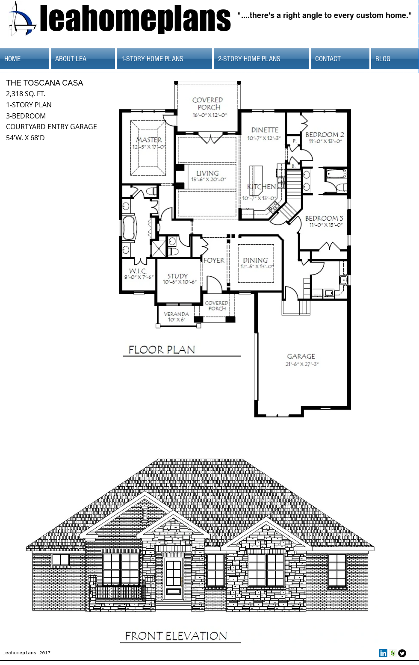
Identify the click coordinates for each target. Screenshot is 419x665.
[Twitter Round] (402, 653)
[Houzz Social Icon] (393, 653)
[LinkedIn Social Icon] (383, 653)
